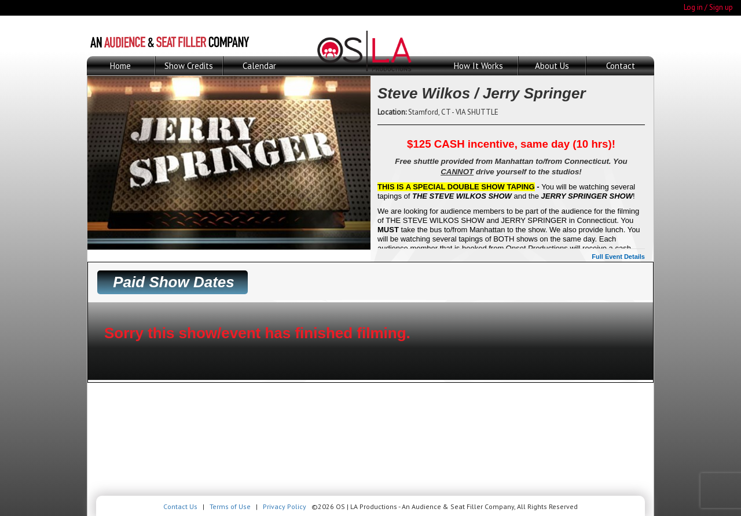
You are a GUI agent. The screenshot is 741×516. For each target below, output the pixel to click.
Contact (620, 65)
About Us (552, 65)
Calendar (259, 65)
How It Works (478, 65)
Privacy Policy (284, 506)
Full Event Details (618, 256)
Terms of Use (230, 506)
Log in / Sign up (708, 7)
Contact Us (180, 506)
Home (120, 65)
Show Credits (188, 65)
